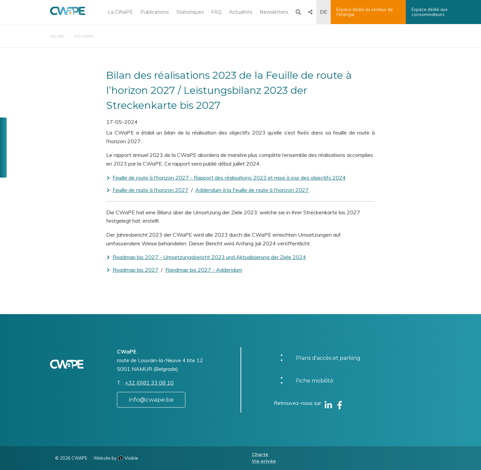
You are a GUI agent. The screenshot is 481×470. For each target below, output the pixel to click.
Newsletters (274, 12)
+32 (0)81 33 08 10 (149, 382)
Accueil (57, 35)
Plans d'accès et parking (328, 358)
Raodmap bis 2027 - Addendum (203, 269)
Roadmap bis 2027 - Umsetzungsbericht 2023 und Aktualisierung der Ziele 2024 (209, 257)
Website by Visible (116, 458)
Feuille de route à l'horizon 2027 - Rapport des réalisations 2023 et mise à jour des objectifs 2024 (229, 177)
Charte (260, 454)
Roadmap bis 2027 (135, 269)
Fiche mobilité (314, 381)
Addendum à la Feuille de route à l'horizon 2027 (252, 190)
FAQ (216, 12)
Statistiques (190, 12)
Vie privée (264, 461)
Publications (154, 12)
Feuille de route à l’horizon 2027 (150, 190)
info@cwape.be (151, 399)
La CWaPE (120, 12)
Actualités (240, 12)
